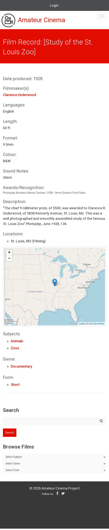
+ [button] (9, 254)
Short (15, 386)
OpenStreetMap (96, 325)
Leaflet (82, 325)
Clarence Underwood (19, 96)
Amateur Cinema (37, 22)
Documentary (21, 368)
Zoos (15, 349)
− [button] (9, 260)
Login (54, 5)
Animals (17, 342)
